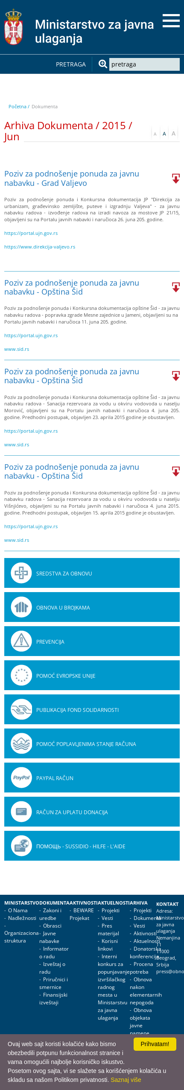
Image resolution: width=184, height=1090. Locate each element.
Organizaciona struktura (21, 936)
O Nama (18, 910)
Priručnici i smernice (53, 983)
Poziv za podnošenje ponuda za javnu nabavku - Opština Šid (71, 287)
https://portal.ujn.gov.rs (31, 233)
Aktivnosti (84, 903)
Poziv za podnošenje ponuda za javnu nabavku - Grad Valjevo (71, 178)
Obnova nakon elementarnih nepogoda (146, 991)
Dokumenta (54, 903)
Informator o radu (54, 952)
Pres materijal (108, 929)
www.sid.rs (16, 349)
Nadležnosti (22, 918)
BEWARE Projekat (82, 914)
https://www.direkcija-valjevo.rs (39, 246)
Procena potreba (141, 967)
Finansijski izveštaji (53, 998)
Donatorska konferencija (145, 952)
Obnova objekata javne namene (141, 1021)
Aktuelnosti (114, 903)
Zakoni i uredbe (50, 914)
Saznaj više (126, 1079)
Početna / (19, 106)
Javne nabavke (49, 937)
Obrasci (52, 925)
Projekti (111, 910)
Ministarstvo (21, 903)
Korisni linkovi (108, 944)
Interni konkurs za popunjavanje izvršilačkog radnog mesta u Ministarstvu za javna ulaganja (114, 987)
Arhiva (139, 903)
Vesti (107, 918)
